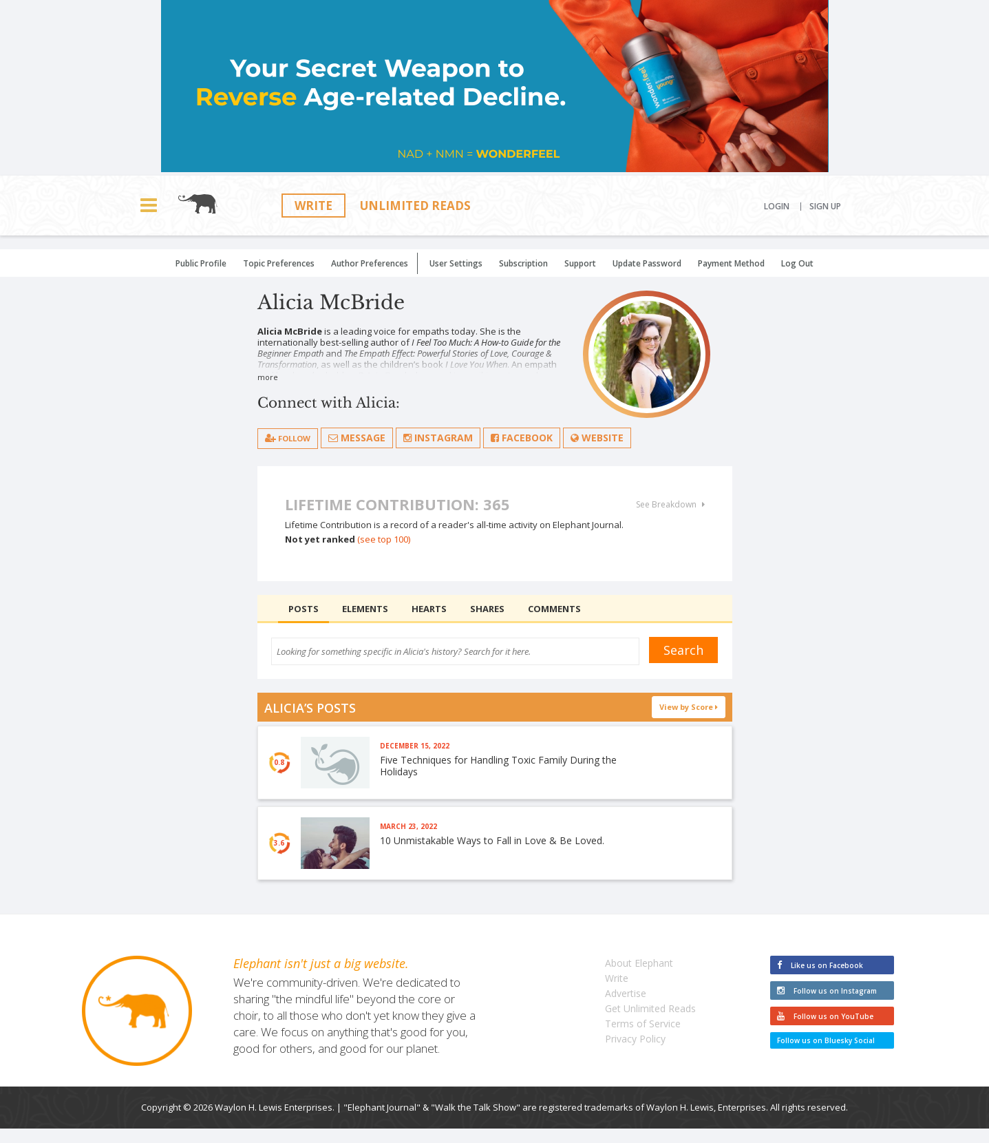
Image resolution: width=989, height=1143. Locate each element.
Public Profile (201, 263)
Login (776, 206)
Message (368, 438)
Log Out (797, 263)
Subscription (523, 263)
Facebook (533, 438)
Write (313, 205)
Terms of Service (643, 1038)
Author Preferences (369, 263)
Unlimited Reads (415, 205)
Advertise (625, 1007)
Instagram (450, 438)
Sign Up (825, 206)
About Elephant (639, 977)
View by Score (689, 707)
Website (608, 438)
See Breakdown (670, 505)
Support (580, 263)
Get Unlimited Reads (650, 1022)
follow (293, 438)
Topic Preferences (279, 263)
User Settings (455, 263)
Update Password (647, 263)
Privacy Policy (635, 1053)
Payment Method (731, 263)
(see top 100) (383, 540)
